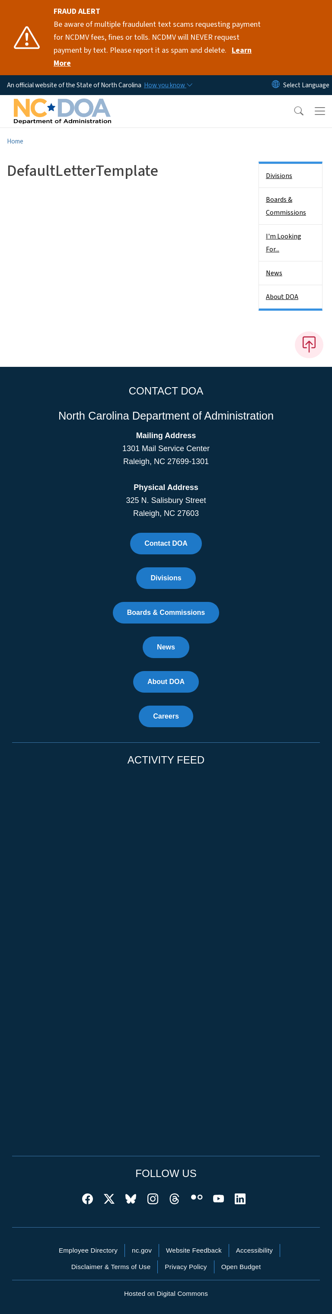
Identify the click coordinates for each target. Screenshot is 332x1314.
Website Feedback (194, 1250)
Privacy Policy (186, 1266)
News (274, 273)
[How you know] (168, 85)
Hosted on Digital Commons (166, 1293)
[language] (306, 85)
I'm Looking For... (283, 243)
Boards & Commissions (286, 206)
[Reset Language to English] (276, 85)
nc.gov (142, 1250)
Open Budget (241, 1266)
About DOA (282, 297)
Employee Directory (88, 1250)
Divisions (279, 176)
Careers (166, 716)
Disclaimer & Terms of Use (111, 1266)
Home (15, 141)
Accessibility (254, 1250)
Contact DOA (166, 543)
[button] (293, 111)
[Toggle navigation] (320, 111)
